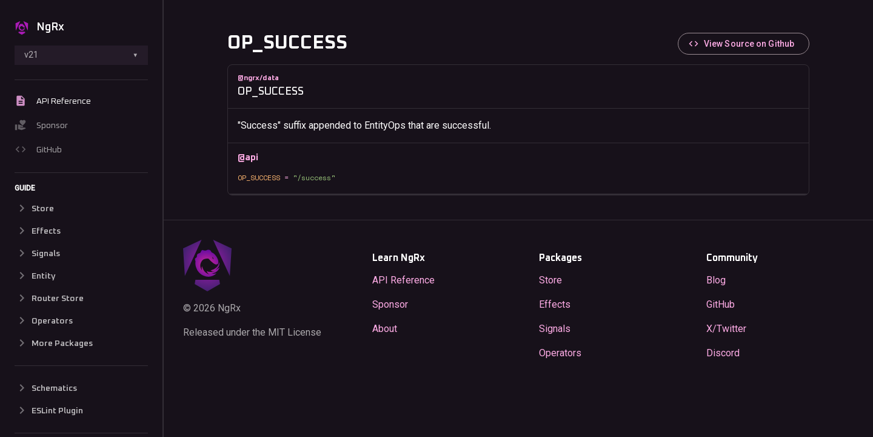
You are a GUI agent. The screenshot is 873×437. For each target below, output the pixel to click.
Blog (716, 279)
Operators (560, 352)
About (384, 328)
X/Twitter (726, 328)
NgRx (39, 28)
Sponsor (41, 126)
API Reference (53, 102)
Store (550, 279)
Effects (554, 304)
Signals (554, 328)
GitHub (38, 150)
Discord (723, 352)
